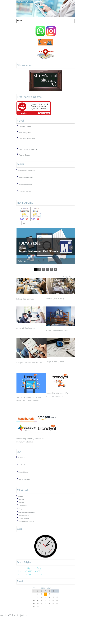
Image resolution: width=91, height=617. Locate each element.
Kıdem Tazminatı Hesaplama (26, 170)
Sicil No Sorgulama (24, 479)
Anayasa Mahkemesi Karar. (27, 512)
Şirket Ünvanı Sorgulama (26, 177)
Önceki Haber (21, 247)
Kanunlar (20, 496)
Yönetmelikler (23, 505)
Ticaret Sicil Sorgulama (26, 184)
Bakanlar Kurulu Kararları (26, 521)
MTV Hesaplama (24, 132)
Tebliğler (21, 499)
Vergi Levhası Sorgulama (27, 149)
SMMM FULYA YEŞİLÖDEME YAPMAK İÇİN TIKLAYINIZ (40, 106)
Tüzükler (21, 502)
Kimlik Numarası (26, 191)
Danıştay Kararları (24, 515)
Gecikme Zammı (25, 127)
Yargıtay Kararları (24, 518)
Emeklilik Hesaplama (24, 458)
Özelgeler (21, 509)
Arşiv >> (67, 277)
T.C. (20, 191)
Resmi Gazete (24, 155)
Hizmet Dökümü (23, 472)
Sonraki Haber (71, 247)
